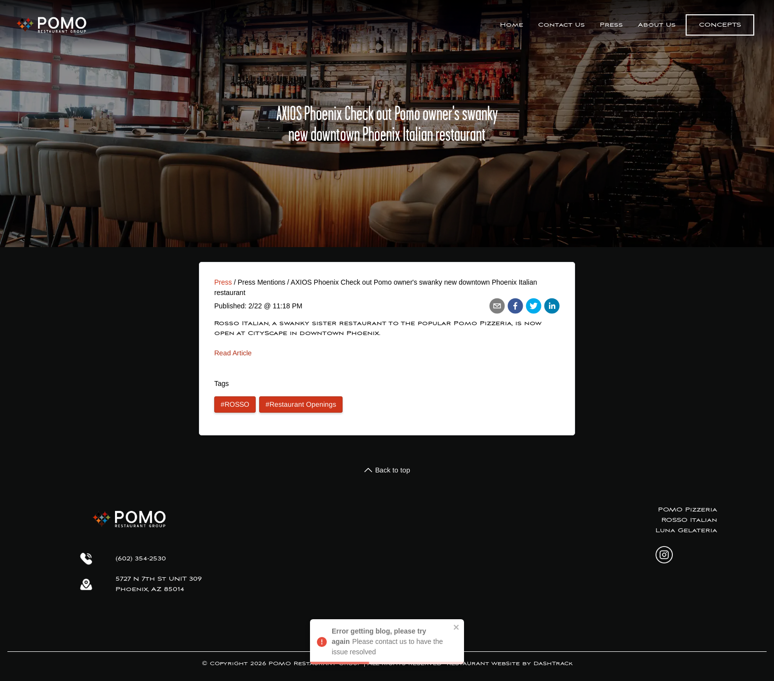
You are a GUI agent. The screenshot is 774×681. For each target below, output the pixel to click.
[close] (456, 627)
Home (511, 25)
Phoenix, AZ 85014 (150, 589)
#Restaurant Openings (301, 404)
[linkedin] (552, 306)
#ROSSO (235, 404)
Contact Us (561, 25)
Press (611, 25)
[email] (497, 306)
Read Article (233, 353)
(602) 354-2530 (141, 558)
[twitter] (534, 306)
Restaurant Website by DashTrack (510, 664)
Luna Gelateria (686, 530)
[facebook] (515, 306)
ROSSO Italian (689, 520)
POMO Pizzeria (687, 509)
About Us (657, 25)
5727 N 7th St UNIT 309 (159, 579)
